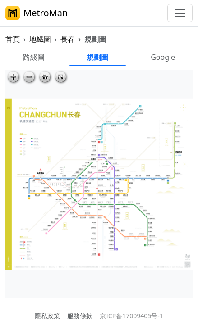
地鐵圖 (40, 39)
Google (163, 57)
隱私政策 (47, 315)
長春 (67, 39)
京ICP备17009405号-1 (131, 315)
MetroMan (36, 13)
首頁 (12, 39)
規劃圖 (97, 57)
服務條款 (79, 315)
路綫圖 (34, 57)
